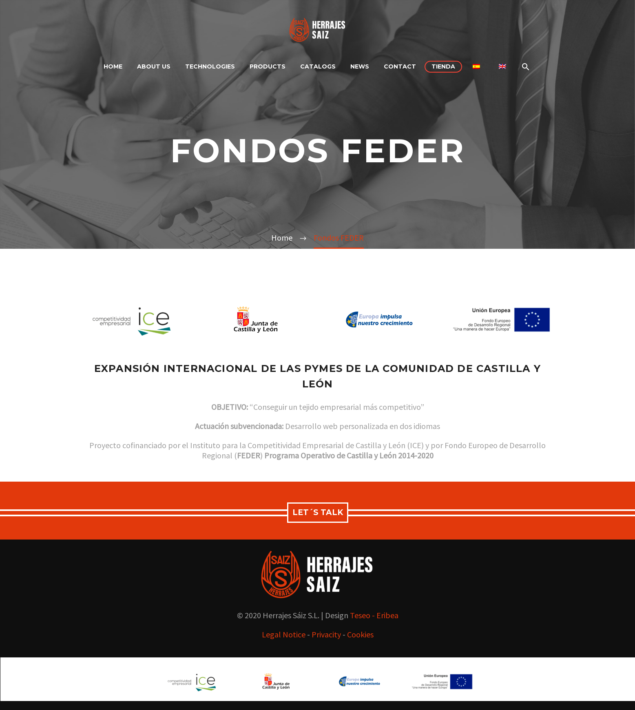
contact (400, 66)
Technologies (210, 66)
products (267, 66)
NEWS (359, 66)
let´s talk (317, 512)
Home (113, 66)
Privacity (326, 634)
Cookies (360, 634)
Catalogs (318, 66)
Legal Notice (283, 634)
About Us (153, 66)
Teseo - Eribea (374, 615)
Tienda (443, 66)
